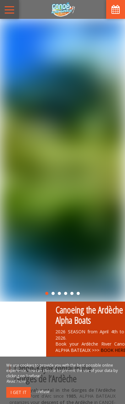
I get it (18, 392)
